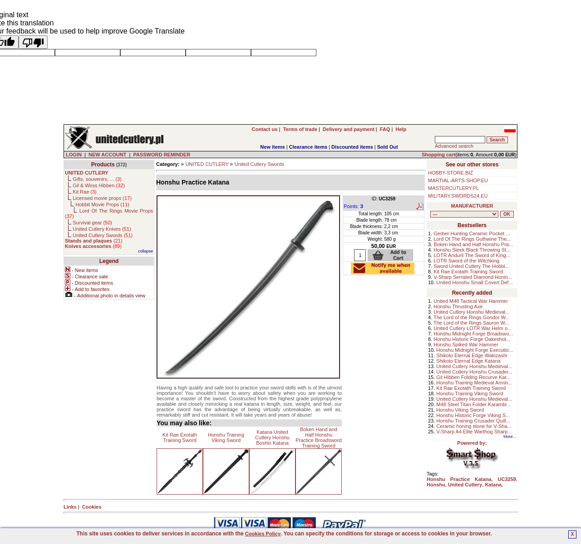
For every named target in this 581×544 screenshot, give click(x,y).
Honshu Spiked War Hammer (465, 344)
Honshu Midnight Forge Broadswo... (473, 333)
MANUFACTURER (472, 206)
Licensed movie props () (102, 198)
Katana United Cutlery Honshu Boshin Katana (272, 437)
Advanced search (454, 146)
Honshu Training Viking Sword (226, 437)
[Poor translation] (33, 42)
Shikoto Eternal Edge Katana (468, 361)
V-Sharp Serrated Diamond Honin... (472, 277)
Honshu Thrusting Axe (458, 306)
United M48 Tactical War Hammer (470, 301)
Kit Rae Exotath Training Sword (179, 437)
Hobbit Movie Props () (102, 204)
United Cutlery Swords (259, 164)
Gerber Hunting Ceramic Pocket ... (471, 233)
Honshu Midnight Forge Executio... (474, 350)
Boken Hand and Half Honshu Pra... (473, 244)
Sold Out (387, 147)
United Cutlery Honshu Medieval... (471, 312)
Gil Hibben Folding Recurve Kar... (473, 377)
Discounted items (352, 147)
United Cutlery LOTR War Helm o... (472, 328)
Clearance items (308, 147)
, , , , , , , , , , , (464, 214)
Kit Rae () (85, 191)
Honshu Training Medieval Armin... (474, 382)
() (94, 240)
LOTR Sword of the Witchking (466, 260)
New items (272, 147)
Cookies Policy (263, 533)
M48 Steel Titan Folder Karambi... (473, 404)
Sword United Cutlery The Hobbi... (471, 266)
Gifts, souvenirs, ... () (97, 179)
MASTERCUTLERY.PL (453, 188)
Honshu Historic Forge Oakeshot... (471, 339)
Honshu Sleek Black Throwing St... (471, 250)
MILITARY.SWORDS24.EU (457, 196)
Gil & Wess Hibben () (99, 185)
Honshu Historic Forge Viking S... (473, 415)
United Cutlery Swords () (103, 235)
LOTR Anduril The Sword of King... (471, 255)
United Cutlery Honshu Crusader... (474, 371)
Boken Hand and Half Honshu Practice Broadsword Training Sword (318, 437)
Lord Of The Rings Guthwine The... (472, 239)
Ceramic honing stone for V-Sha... (473, 426)
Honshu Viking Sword (460, 410)
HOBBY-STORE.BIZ (450, 172)
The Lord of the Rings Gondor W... (471, 317)
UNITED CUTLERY (206, 164)
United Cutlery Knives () (102, 229)
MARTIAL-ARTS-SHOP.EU (458, 180)
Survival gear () (92, 222)
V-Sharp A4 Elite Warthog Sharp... (474, 431)
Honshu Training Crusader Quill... (473, 420)
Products (103, 164)
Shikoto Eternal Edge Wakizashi (471, 355)
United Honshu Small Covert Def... (474, 282)
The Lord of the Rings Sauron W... (471, 322)
